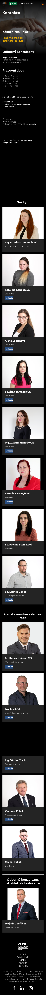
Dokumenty (23, 957)
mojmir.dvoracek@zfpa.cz (18, 60)
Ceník (23, 954)
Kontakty (23, 966)
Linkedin (9, 298)
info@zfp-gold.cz (12, 41)
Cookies (23, 963)
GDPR (23, 960)
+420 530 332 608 (27, 3)
